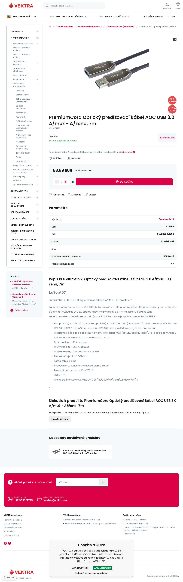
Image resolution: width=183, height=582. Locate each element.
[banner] (21, 6)
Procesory (20, 142)
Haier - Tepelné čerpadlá (23, 260)
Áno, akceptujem (102, 568)
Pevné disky (21, 117)
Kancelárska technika (23, 43)
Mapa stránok (25, 578)
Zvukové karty (22, 161)
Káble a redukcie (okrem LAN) (120, 26)
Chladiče (20, 90)
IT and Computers (64, 26)
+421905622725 (23, 500)
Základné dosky (23, 153)
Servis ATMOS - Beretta (135, 519)
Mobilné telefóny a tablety (21, 49)
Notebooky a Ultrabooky (19, 69)
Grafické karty (22, 95)
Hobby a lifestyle (19, 191)
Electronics (17, 31)
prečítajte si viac (124, 152)
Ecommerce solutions (157, 576)
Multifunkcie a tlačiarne (19, 63)
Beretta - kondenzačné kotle (22, 232)
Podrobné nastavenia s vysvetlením (91, 573)
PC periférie (18, 79)
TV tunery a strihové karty (22, 147)
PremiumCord (167, 137)
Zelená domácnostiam (22, 254)
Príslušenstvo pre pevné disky (23, 136)
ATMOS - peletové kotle (22, 225)
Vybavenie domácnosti (17, 204)
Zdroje (18, 157)
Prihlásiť (103, 482)
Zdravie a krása (19, 218)
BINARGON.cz (173, 576)
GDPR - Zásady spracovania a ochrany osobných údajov (90, 523)
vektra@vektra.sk (55, 500)
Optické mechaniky (21, 107)
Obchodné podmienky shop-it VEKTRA (82, 519)
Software (17, 180)
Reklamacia (130, 534)
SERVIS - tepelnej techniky (23, 239)
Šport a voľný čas (20, 212)
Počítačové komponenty (90, 26)
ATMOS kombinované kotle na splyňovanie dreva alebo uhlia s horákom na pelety (150, 528)
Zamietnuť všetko (80, 568)
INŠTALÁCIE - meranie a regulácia (21, 247)
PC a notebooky (20, 75)
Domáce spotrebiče (21, 197)
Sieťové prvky (19, 176)
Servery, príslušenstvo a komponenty (23, 171)
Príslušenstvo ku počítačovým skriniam (23, 128)
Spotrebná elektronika (23, 184)
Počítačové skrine (24, 121)
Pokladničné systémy (22, 165)
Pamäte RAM (21, 112)
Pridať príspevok (60, 419)
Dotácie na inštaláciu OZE (136, 523)
